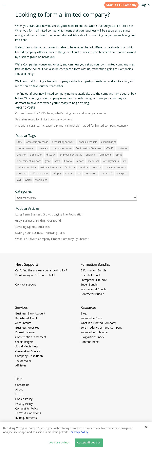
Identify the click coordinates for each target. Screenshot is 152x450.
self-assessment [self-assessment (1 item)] (39, 173)
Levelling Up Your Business (32, 227)
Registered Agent (26, 318)
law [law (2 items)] (124, 161)
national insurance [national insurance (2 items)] (50, 167)
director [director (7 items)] (21, 154)
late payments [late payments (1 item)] (111, 161)
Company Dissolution (29, 356)
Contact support (25, 284)
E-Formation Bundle (93, 270)
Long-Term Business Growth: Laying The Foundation (49, 214)
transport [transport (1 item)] (122, 173)
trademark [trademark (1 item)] (107, 173)
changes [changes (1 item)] (43, 148)
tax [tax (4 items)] (79, 173)
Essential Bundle (91, 275)
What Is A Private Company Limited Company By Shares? (51, 239)
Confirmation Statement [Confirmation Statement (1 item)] (89, 148)
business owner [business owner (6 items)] (25, 148)
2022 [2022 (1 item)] (19, 142)
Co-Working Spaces (27, 351)
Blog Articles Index (92, 337)
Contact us (22, 385)
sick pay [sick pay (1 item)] (56, 173)
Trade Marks (23, 360)
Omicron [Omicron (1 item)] (70, 167)
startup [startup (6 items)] (69, 173)
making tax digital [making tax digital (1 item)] (26, 167)
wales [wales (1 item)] (28, 180)
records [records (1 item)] (96, 167)
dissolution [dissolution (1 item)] (36, 154)
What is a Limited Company (98, 323)
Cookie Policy (23, 399)
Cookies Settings (59, 442)
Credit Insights (24, 342)
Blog (83, 313)
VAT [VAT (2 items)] (19, 180)
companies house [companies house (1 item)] (62, 148)
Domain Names (25, 332)
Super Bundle (89, 284)
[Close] (146, 427)
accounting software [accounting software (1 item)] (63, 142)
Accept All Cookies (88, 442)
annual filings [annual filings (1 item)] (108, 142)
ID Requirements (26, 418)
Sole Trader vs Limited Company (101, 327)
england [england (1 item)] (90, 154)
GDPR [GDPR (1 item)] (118, 154)
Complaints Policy (26, 408)
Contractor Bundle (92, 294)
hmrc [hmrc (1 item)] (57, 161)
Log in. (145, 5)
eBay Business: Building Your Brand (38, 220)
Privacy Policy (24, 404)
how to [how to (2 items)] (68, 161)
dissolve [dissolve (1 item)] (51, 154)
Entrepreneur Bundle (94, 280)
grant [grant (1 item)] (47, 161)
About (19, 389)
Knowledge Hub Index (94, 332)
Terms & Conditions (28, 413)
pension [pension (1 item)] (83, 167)
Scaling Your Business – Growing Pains (40, 233)
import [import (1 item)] (80, 161)
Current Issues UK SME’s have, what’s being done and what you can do (60, 113)
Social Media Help (26, 346)
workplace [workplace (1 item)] (41, 180)
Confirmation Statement (30, 337)
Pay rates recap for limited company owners (43, 119)
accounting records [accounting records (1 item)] (37, 142)
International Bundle (93, 289)
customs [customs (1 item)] (122, 148)
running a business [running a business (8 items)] (115, 167)
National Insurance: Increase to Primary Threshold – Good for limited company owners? (71, 125)
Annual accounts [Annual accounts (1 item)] (88, 142)
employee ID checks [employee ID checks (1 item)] (71, 154)
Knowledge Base (91, 318)
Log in (19, 394)
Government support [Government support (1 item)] (29, 161)
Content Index (90, 342)
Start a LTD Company (121, 5)
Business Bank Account (30, 313)
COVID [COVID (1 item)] (110, 148)
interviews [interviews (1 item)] (93, 161)
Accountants (23, 323)
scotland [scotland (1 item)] (22, 173)
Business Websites (27, 327)
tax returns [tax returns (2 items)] (91, 173)
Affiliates (20, 365)
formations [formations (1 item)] (105, 154)
